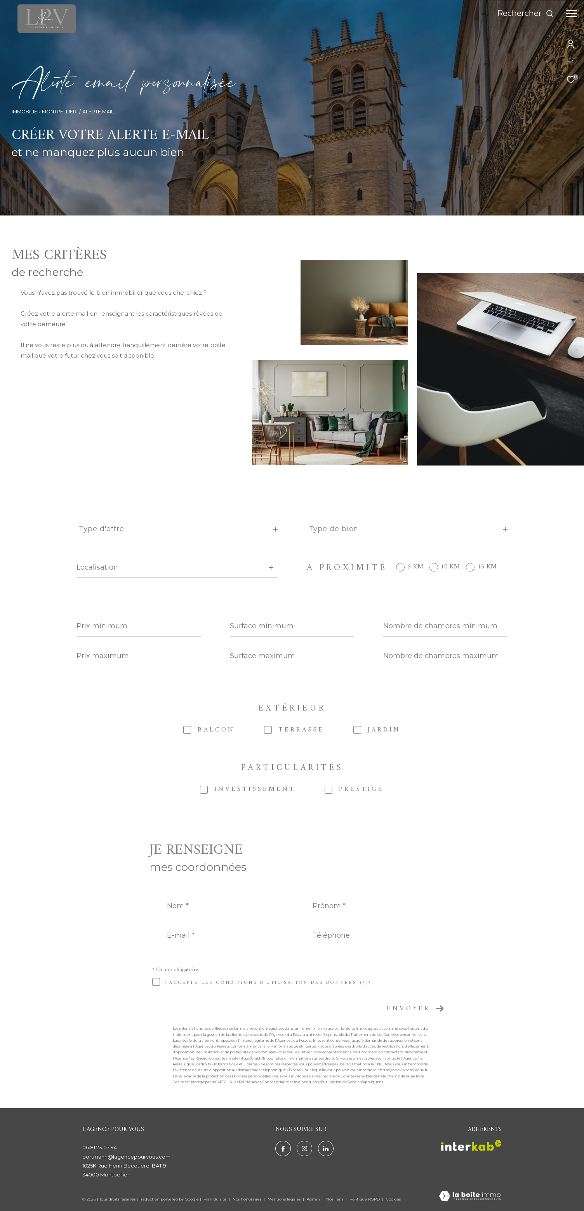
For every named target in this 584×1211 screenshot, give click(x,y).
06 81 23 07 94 (99, 1147)
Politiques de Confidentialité (264, 1082)
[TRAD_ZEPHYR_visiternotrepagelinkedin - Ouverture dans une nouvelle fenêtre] (326, 1148)
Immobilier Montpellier (44, 112)
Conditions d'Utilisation (320, 1082)
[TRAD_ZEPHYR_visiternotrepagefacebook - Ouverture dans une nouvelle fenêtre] (283, 1148)
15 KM (487, 567)
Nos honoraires (247, 1199)
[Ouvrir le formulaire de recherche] (525, 13)
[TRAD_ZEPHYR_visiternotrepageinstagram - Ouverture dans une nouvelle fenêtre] (304, 1148)
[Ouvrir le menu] (571, 13)
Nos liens (335, 1199)
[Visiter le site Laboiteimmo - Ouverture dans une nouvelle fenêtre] (470, 1196)
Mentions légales (285, 1199)
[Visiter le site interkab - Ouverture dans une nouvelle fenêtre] (471, 1145)
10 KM (450, 567)
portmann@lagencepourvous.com (126, 1157)
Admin (314, 1199)
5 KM (415, 567)
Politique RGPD (364, 1199)
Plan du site (215, 1199)
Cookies (393, 1199)
